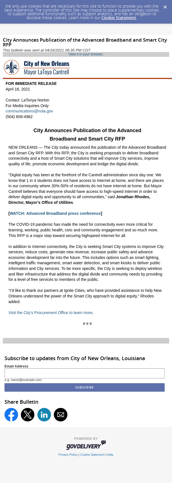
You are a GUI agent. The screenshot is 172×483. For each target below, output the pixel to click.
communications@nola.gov (29, 111)
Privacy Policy (68, 454)
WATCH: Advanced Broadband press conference (55, 213)
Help (110, 454)
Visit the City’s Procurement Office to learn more (50, 312)
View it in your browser (85, 54)
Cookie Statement (119, 17)
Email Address (16, 366)
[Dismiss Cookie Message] (165, 5)
